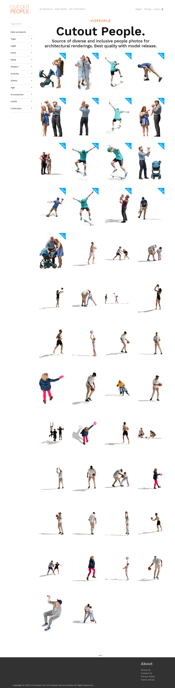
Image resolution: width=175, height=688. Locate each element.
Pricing (147, 9)
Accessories (17, 94)
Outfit (14, 101)
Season (14, 66)
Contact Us (146, 673)
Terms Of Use (147, 679)
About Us (145, 670)
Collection (16, 108)
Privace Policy (148, 676)
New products (18, 32)
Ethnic (14, 80)
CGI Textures (77, 9)
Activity (15, 73)
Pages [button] (138, 9)
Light (13, 46)
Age (13, 87)
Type (13, 39)
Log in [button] (156, 9)
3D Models (47, 8)
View (13, 53)
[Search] (22, 24)
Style (13, 60)
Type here (16, 24)
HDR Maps (61, 9)
